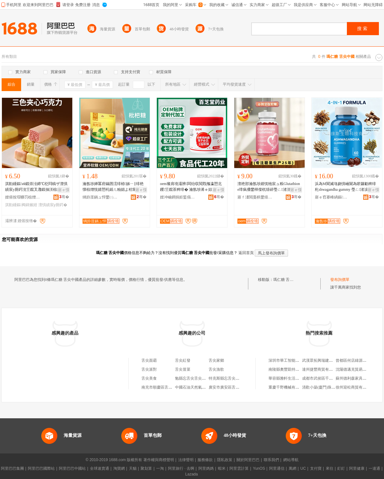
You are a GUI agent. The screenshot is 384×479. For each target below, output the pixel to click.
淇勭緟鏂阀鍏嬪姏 (21, 205)
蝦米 (222, 468)
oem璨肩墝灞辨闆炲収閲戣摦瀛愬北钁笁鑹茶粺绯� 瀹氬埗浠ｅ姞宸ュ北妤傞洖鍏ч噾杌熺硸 (192, 187)
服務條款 (205, 460)
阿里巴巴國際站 (41, 468)
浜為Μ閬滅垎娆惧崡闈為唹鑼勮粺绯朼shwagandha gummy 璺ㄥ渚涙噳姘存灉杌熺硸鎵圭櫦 (345, 187)
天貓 (133, 468)
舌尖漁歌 (216, 369)
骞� (64, 197)
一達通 (374, 468)
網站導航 (291, 460)
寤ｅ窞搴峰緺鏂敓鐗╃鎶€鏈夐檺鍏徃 (332, 197)
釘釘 (341, 468)
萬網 (292, 468)
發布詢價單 (339, 279)
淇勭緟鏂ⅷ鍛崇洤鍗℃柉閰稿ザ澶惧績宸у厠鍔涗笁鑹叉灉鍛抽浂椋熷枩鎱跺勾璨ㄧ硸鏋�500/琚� (36, 187)
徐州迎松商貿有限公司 (355, 387)
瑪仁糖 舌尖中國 (287, 279)
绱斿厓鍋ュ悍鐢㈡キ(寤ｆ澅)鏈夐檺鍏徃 (100, 197)
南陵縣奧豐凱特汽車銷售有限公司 (297, 369)
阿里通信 (276, 468)
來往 (329, 468)
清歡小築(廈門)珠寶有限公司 (326, 387)
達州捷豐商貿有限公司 (321, 369)
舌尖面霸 (149, 360)
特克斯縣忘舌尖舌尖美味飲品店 (235, 378)
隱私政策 (224, 460)
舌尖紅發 (182, 360)
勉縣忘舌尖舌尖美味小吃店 (198, 378)
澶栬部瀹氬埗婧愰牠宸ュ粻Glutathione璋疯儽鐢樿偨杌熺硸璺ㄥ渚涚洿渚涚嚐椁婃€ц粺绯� (268, 187)
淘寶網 (119, 468)
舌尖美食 (149, 378)
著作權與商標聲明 (158, 460)
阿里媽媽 (206, 468)
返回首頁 (246, 253)
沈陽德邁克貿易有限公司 (357, 369)
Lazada (191, 474)
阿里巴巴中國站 (72, 468)
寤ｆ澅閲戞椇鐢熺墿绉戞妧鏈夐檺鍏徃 (255, 197)
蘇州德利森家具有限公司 (357, 378)
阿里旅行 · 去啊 (181, 468)
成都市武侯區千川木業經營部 (327, 378)
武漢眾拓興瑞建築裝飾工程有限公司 (333, 360)
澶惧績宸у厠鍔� (52, 205)
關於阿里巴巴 (248, 460)
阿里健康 (356, 468)
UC (303, 468)
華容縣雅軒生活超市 (285, 378)
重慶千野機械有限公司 (287, 387)
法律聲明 (186, 460)
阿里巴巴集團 (12, 468)
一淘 (160, 468)
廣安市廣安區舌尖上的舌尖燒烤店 (237, 387)
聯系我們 (271, 460)
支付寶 (316, 468)
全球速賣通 (99, 468)
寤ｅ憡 (63, 190)
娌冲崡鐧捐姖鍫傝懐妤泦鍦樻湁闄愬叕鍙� (177, 197)
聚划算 (146, 468)
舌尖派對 (149, 369)
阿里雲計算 (239, 468)
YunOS (259, 468)
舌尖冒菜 (182, 369)
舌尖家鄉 (216, 360)
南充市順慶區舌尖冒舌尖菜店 (166, 387)
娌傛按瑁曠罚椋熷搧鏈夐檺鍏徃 (22, 197)
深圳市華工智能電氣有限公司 (293, 360)
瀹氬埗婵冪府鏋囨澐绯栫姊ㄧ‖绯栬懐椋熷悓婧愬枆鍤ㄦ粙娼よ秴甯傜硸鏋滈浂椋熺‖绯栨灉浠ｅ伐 (113, 187)
